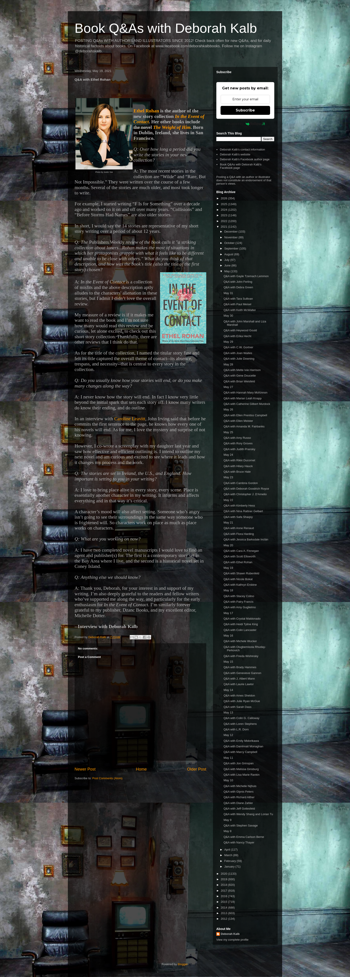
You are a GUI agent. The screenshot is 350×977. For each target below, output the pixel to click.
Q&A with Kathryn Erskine (240, 584)
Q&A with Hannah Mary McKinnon (245, 392)
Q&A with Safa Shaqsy (238, 517)
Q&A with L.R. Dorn (236, 729)
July (227, 260)
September (231, 248)
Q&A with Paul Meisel (237, 304)
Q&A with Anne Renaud (238, 528)
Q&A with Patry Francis (238, 601)
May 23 (228, 477)
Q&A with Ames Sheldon (239, 695)
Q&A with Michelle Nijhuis (239, 786)
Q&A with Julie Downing (238, 358)
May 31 (228, 293)
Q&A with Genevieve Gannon (242, 673)
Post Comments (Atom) (107, 778)
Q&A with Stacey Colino (238, 596)
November (231, 237)
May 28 (228, 364)
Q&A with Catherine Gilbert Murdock (246, 404)
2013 (224, 913)
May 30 (228, 315)
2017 (224, 890)
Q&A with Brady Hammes (239, 667)
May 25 (228, 432)
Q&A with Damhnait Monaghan (243, 746)
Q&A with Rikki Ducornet (239, 460)
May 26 (228, 409)
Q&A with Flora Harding (238, 534)
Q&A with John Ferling (237, 281)
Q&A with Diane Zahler (238, 803)
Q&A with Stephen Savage (240, 825)
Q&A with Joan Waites (237, 353)
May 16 (228, 635)
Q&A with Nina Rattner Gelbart (243, 511)
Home (141, 769)
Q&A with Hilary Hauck (238, 466)
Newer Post (85, 769)
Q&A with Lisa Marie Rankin (241, 774)
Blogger (183, 964)
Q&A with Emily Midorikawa (241, 740)
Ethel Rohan (146, 110)
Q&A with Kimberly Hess (239, 505)
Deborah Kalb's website (235, 154)
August (229, 254)
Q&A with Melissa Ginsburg (241, 769)
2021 (224, 226)
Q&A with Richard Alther (238, 797)
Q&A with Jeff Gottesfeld (239, 808)
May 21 (228, 522)
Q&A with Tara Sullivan (238, 298)
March (228, 855)
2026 (224, 198)
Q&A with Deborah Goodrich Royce (246, 488)
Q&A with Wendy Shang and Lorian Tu (248, 814)
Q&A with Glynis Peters (238, 791)
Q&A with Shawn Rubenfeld (241, 573)
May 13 (228, 712)
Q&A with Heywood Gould (240, 330)
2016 (224, 896)
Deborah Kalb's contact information (242, 149)
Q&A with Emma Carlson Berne (243, 837)
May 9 (227, 820)
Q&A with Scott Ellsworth (239, 556)
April (227, 849)
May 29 (228, 341)
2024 (224, 209)
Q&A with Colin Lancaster (239, 630)
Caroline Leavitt (129, 418)
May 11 (228, 757)
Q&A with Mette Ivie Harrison (241, 370)
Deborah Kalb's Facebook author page (244, 159)
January (229, 866)
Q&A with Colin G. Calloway (241, 718)
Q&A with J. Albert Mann (239, 678)
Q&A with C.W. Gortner (238, 347)
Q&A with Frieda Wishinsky (240, 656)
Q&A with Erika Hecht (237, 336)
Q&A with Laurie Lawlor (238, 684)
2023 (224, 215)
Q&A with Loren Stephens (240, 724)
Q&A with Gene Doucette (239, 375)
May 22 (228, 500)
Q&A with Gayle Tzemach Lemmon (246, 276)
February (230, 861)
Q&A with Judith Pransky (239, 449)
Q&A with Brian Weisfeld (239, 381)
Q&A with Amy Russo (237, 437)
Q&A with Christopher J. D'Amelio (245, 494)
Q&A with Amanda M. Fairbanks (244, 426)
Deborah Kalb (230, 934)
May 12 (228, 735)
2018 (224, 884)
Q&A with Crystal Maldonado (241, 618)
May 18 (228, 590)
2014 (224, 907)
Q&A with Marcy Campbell (240, 752)
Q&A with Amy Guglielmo (239, 607)
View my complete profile (232, 939)
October (229, 243)
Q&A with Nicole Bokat (237, 579)
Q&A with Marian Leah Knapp (242, 398)
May (227, 271)
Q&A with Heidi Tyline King (240, 624)
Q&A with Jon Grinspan (238, 763)
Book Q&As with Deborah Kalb (166, 28)
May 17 (228, 613)
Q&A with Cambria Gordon (240, 483)
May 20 (228, 545)
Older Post (196, 769)
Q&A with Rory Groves (237, 443)
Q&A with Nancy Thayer (238, 842)
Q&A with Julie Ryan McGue (241, 701)
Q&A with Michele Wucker (240, 641)
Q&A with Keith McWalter (239, 310)
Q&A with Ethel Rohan (237, 562)
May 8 (227, 831)
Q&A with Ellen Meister (238, 421)
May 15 (228, 661)
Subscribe (245, 110)
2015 (224, 901)
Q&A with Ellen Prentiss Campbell (245, 415)
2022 (224, 221)
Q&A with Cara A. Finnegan (241, 550)
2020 (224, 873)
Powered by (245, 124)
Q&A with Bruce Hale (236, 471)
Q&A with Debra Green (238, 287)
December (231, 231)
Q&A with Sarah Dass (237, 707)
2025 (224, 204)
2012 (224, 918)
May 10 (228, 780)
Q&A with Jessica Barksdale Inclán (245, 539)
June (227, 265)
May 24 (228, 454)
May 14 (228, 690)
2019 (224, 879)
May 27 (228, 387)
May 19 (228, 567)
